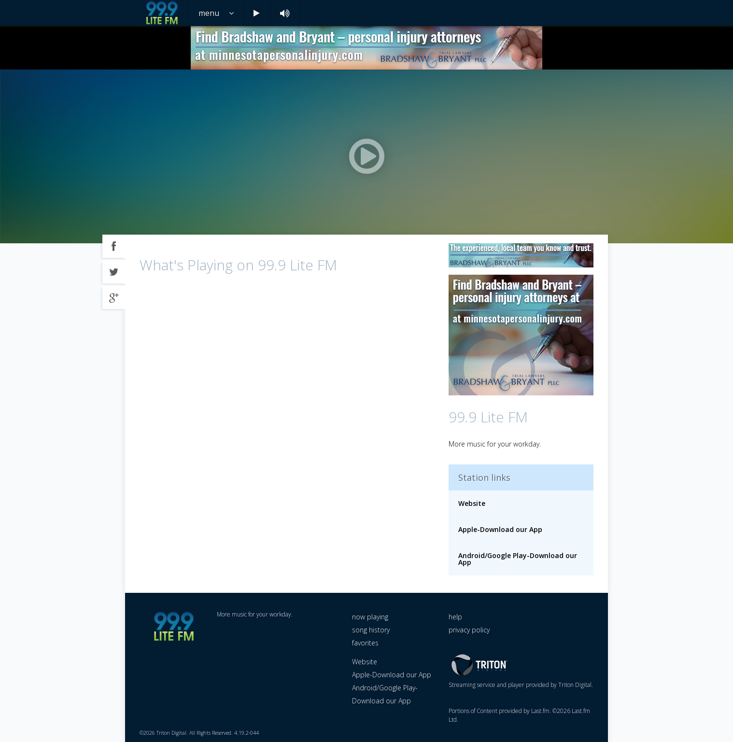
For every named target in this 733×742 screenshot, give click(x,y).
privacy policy (469, 629)
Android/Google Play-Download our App (517, 559)
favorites (365, 642)
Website (471, 503)
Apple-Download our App (500, 529)
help (455, 616)
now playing (370, 616)
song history (371, 629)
